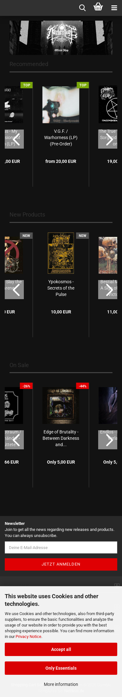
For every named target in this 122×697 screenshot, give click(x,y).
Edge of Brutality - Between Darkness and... (61, 438)
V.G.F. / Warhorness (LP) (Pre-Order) (61, 137)
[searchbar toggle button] (82, 8)
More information (61, 684)
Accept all (61, 649)
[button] (14, 139)
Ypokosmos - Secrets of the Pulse (60, 288)
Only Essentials (61, 668)
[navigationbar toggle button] (114, 8)
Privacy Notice (28, 636)
